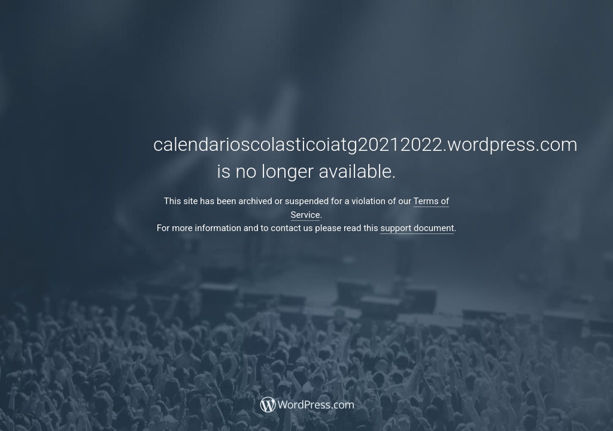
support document (417, 228)
